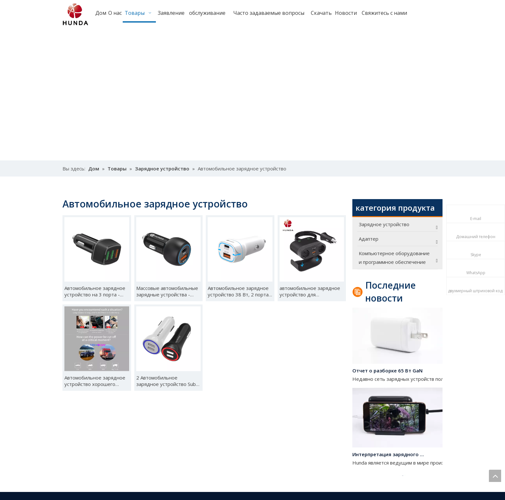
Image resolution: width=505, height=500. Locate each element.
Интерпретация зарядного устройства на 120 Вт (388, 455)
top (495, 476)
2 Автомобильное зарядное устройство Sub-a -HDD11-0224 (168, 380)
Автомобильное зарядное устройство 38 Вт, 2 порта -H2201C (240, 291)
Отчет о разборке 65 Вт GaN (387, 372)
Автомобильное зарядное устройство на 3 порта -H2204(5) (94, 291)
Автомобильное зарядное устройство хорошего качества (94, 380)
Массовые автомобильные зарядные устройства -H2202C (167, 291)
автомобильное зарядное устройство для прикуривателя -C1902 (310, 291)
